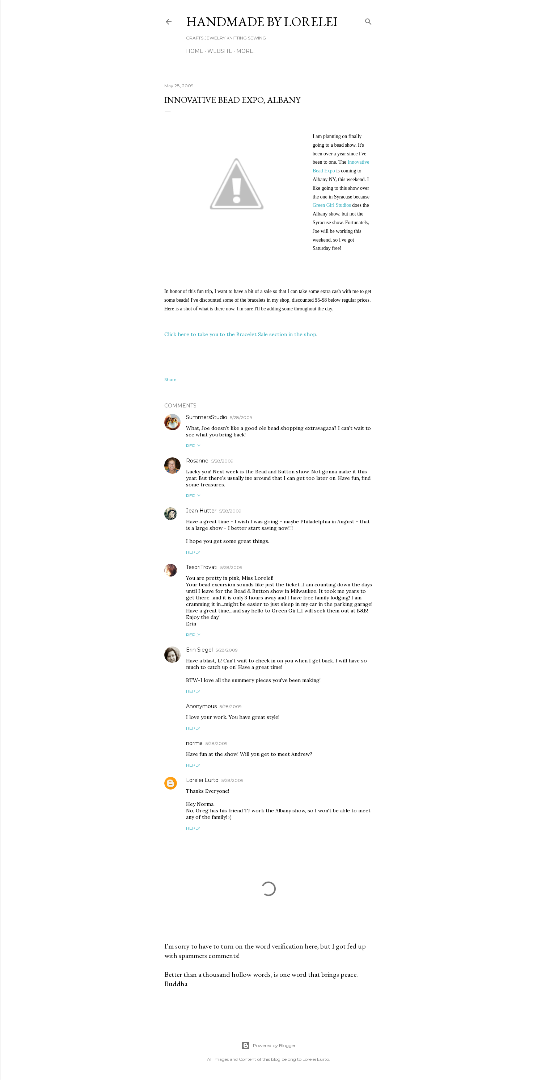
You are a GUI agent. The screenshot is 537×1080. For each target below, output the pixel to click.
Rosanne (197, 460)
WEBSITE (219, 51)
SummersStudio (206, 417)
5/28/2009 (241, 417)
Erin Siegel (199, 649)
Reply (193, 445)
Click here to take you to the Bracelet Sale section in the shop (240, 334)
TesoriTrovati (201, 567)
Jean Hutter (201, 510)
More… (246, 51)
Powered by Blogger (268, 1045)
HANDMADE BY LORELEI (262, 21)
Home (194, 51)
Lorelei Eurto (202, 780)
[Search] (368, 20)
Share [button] (170, 379)
